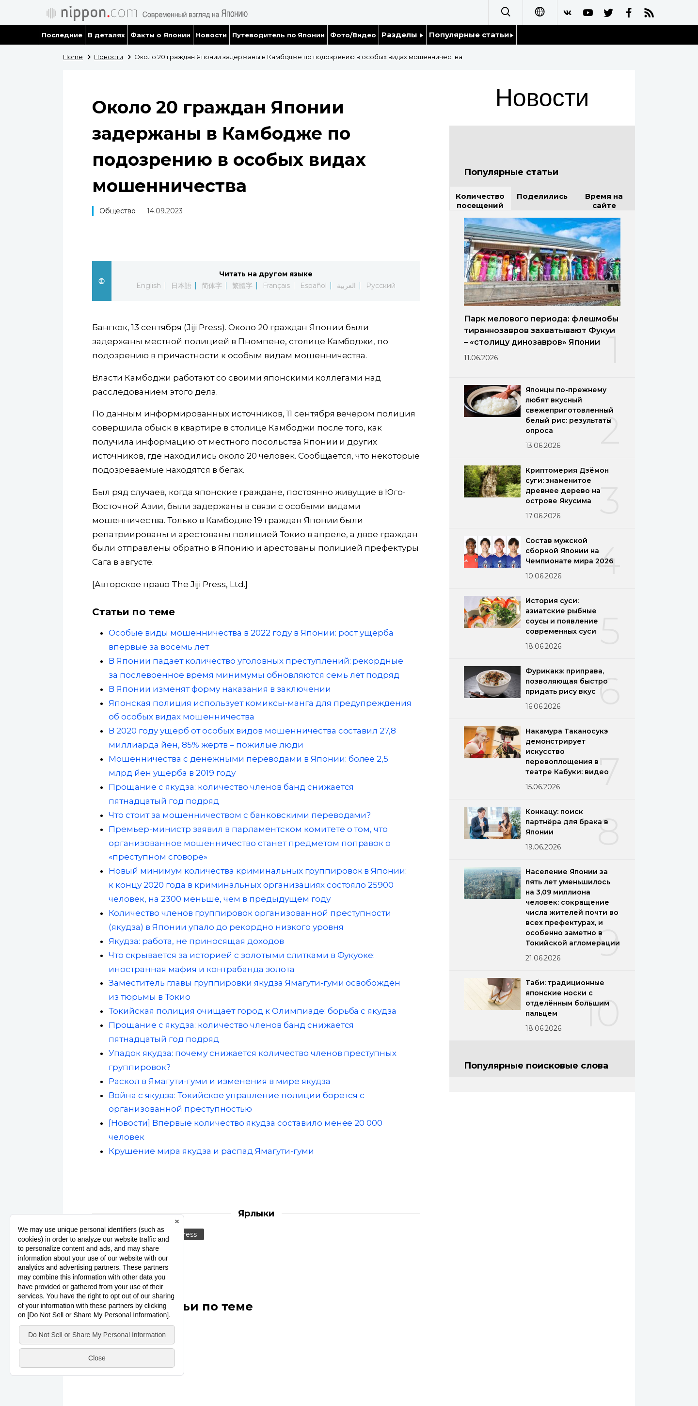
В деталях (106, 35)
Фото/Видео (353, 35)
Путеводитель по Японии (278, 35)
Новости (211, 35)
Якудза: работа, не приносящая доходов (196, 941)
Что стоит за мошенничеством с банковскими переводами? (240, 815)
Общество (117, 211)
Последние (62, 35)
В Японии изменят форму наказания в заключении (220, 689)
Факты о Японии (160, 35)
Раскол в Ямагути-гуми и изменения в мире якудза (220, 1081)
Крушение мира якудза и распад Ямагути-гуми (211, 1151)
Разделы (402, 34)
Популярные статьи (471, 34)
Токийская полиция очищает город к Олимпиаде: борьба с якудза (253, 1011)
